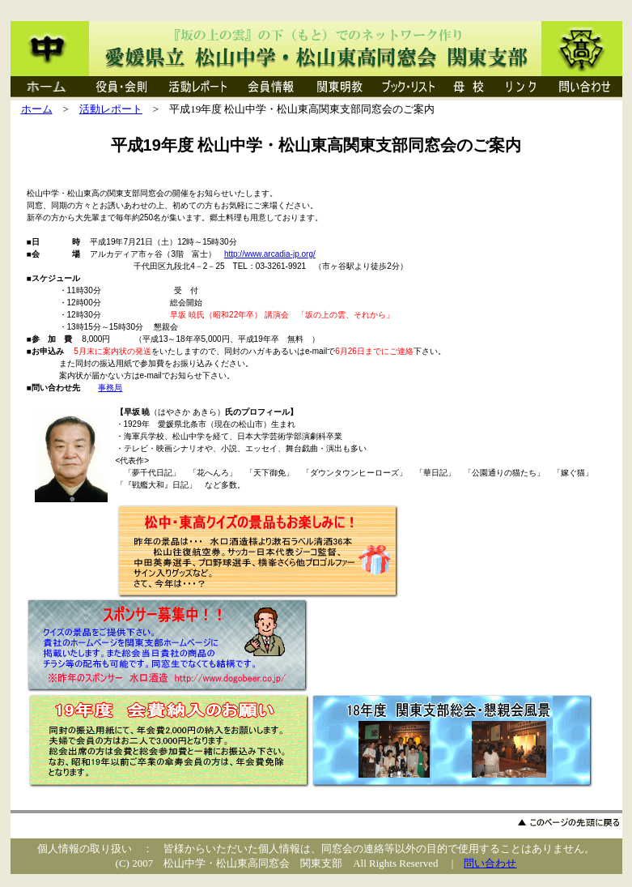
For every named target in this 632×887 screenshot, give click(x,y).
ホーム (37, 109)
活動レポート (110, 109)
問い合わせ (490, 863)
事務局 (110, 387)
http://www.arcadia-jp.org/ (270, 253)
